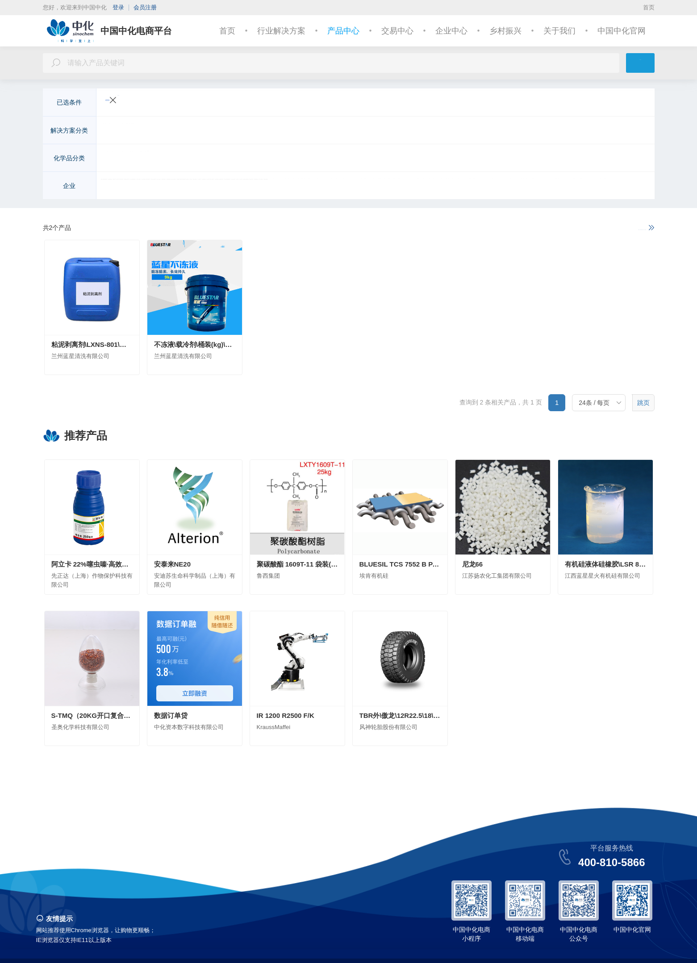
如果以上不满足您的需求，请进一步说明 (590, 228)
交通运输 (170, 131)
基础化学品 (550, 131)
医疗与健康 (355, 131)
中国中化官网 (621, 30)
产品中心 (343, 30)
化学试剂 (417, 159)
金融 (581, 131)
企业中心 (451, 30)
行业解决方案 (281, 30)
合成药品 (510, 159)
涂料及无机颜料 (322, 159)
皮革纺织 (445, 131)
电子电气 (204, 131)
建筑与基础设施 (275, 131)
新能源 (235, 131)
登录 (118, 7)
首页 (649, 7)
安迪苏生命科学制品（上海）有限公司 (274, 186)
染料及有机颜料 (374, 159)
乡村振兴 (505, 30)
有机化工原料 (170, 159)
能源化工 (513, 131)
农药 (238, 159)
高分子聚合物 (272, 159)
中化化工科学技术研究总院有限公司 (488, 186)
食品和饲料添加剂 (464, 159)
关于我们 (559, 30)
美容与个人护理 (402, 131)
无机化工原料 (124, 159)
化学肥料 (210, 159)
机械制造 (479, 131)
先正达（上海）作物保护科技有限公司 (158, 186)
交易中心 (397, 30)
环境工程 (318, 131)
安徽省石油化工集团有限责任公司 (383, 186)
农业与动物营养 (127, 131)
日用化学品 (547, 159)
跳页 (643, 403)
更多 (628, 131)
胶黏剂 (581, 159)
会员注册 (145, 7)
